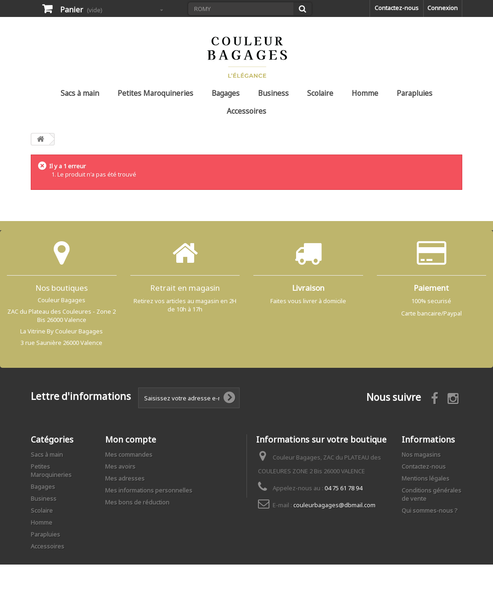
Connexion (442, 8)
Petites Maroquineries (155, 93)
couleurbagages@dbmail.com (334, 505)
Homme (365, 93)
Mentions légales (425, 478)
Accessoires (246, 111)
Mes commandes (128, 454)
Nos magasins (421, 454)
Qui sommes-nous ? (430, 510)
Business (273, 93)
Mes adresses (125, 478)
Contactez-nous (397, 8)
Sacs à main (80, 93)
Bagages (226, 93)
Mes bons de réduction (137, 502)
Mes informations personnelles (148, 490)
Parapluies (414, 93)
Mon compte (130, 439)
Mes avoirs (120, 466)
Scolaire (320, 93)
